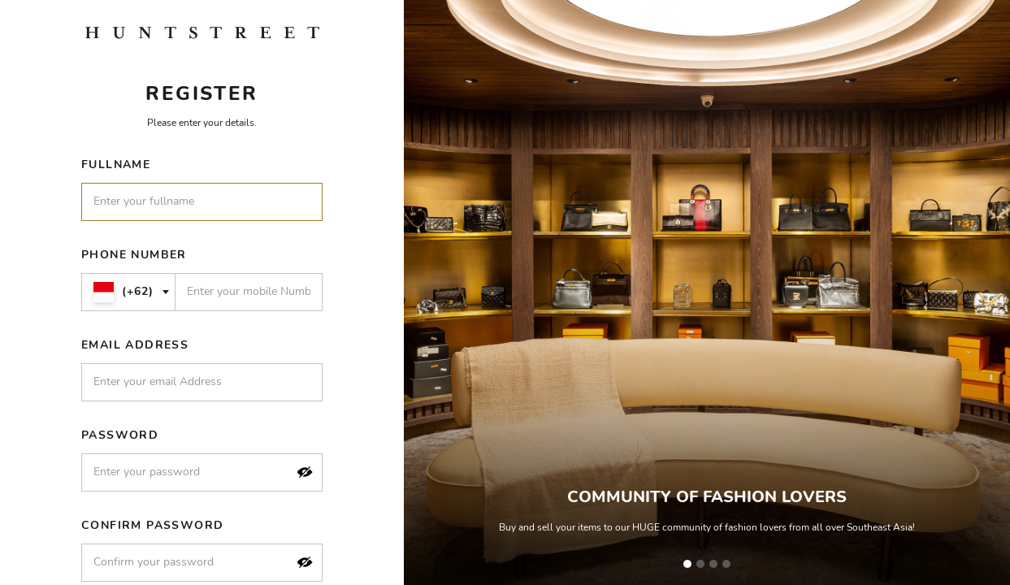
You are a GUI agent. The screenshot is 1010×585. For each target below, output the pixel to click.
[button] (305, 472)
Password (119, 435)
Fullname (115, 164)
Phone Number (134, 254)
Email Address (135, 345)
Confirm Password (152, 525)
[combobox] (128, 292)
